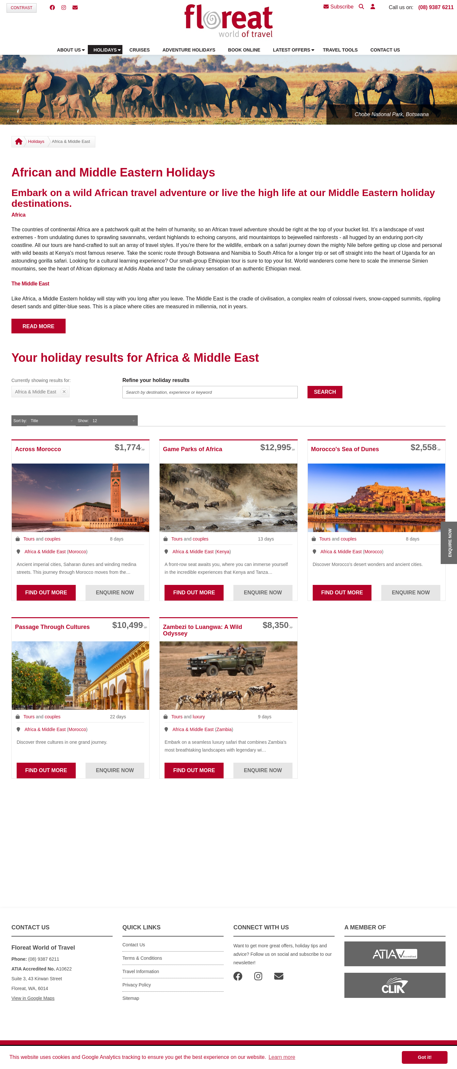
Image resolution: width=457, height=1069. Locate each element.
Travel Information (140, 971)
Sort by (19, 421)
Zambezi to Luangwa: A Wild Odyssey (202, 630)
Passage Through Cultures (52, 627)
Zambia (224, 729)
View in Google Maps (33, 998)
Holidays (36, 141)
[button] (372, 7)
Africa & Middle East (45, 551)
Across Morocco (38, 449)
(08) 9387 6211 (436, 7)
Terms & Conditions (142, 958)
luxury (199, 716)
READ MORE (39, 326)
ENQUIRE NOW (450, 542)
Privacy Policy (136, 984)
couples (52, 539)
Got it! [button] (425, 1057)
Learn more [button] (282, 1057)
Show (82, 421)
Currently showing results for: (41, 380)
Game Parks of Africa (192, 449)
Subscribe (338, 6)
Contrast (21, 8)
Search (325, 392)
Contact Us (133, 944)
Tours (29, 539)
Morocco (77, 551)
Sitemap (130, 998)
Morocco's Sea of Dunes (345, 449)
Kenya (222, 551)
